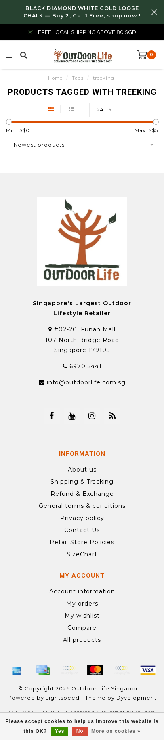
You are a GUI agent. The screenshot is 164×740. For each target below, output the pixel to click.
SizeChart (82, 554)
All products (82, 640)
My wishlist (82, 615)
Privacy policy (82, 518)
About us (82, 469)
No (80, 731)
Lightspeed (63, 698)
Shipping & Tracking (82, 481)
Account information (82, 591)
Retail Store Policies (82, 542)
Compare (82, 627)
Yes (60, 731)
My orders (82, 603)
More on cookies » (116, 731)
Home (55, 78)
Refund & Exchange (82, 493)
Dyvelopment (136, 698)
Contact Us (82, 530)
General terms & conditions (82, 505)
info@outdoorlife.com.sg (86, 382)
